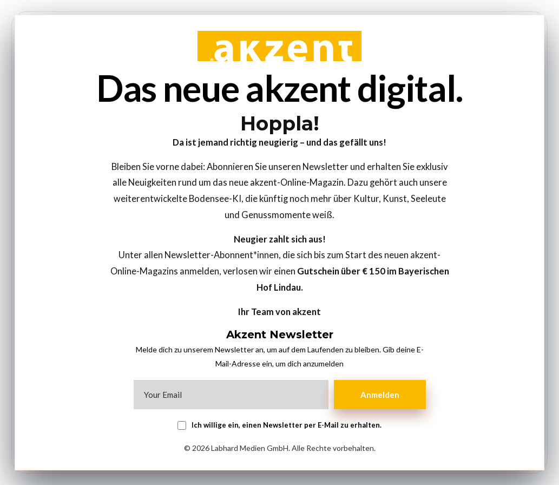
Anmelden (379, 394)
